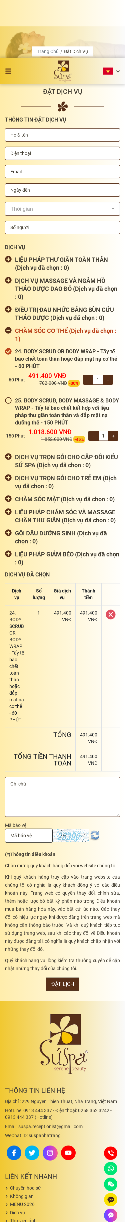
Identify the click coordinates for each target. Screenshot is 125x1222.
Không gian (22, 1138)
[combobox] (62, 151)
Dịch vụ (17, 1155)
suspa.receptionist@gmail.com (44, 1068)
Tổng (62, 677)
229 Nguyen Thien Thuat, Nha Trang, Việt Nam (61, 1043)
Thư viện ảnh (23, 1163)
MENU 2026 (22, 1146)
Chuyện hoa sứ (25, 1130)
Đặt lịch (62, 926)
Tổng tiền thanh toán (42, 702)
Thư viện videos (26, 1171)
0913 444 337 (28, 1052)
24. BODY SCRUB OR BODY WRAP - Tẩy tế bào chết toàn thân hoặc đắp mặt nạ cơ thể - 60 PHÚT (66, 301)
